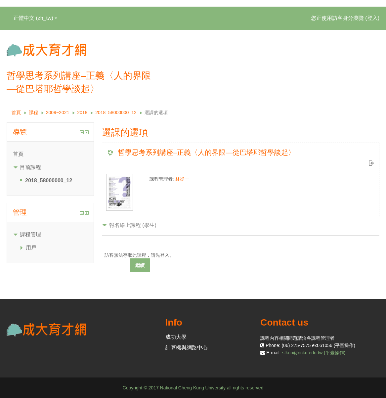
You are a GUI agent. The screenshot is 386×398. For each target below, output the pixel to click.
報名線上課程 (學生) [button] (132, 225)
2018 (82, 112)
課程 (33, 112)
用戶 (31, 247)
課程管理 (30, 234)
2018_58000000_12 (116, 112)
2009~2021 (57, 112)
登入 (372, 18)
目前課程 (30, 167)
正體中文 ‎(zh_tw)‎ (35, 18)
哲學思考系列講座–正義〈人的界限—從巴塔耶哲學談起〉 (206, 152)
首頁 (16, 112)
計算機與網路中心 (186, 347)
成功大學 (176, 337)
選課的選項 (156, 112)
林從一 (182, 179)
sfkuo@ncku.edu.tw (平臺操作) (314, 352)
